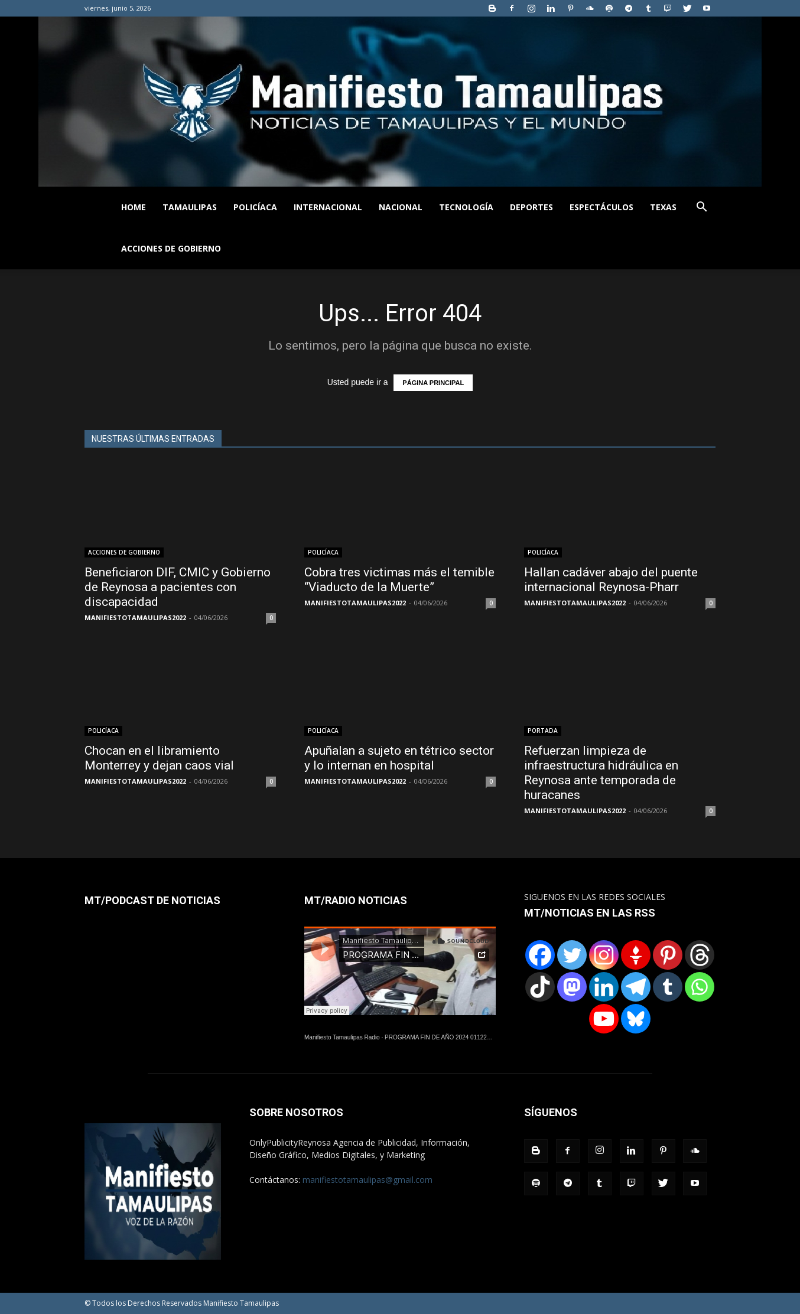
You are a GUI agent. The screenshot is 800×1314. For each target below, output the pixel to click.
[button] (701, 208)
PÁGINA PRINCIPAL (433, 382)
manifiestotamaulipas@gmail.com (367, 1179)
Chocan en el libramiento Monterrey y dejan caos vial (159, 758)
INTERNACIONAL (328, 207)
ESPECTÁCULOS (601, 207)
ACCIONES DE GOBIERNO (171, 248)
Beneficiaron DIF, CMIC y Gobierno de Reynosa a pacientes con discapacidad (177, 587)
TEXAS (663, 207)
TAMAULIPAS (189, 207)
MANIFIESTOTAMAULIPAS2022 (135, 617)
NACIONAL (400, 207)
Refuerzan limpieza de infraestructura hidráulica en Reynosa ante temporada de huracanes (601, 773)
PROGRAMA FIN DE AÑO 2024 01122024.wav (447, 1037)
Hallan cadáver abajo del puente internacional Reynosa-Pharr (611, 579)
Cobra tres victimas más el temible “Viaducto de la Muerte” (399, 579)
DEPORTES (531, 207)
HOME (133, 207)
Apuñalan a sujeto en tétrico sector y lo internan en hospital (399, 758)
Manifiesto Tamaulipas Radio (342, 1037)
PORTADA (543, 730)
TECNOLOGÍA (466, 207)
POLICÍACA (255, 207)
